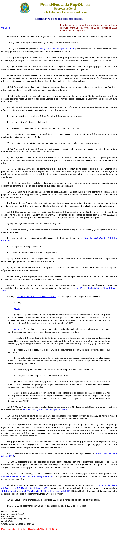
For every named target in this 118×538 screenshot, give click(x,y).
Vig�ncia (5, 28)
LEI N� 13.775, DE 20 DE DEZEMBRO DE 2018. (59, 19)
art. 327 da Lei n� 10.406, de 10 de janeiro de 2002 (46, 491)
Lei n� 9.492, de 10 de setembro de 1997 (36, 296)
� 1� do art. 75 (9, 491)
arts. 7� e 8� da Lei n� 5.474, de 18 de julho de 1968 (28, 476)
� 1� (17, 308)
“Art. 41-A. (18, 329)
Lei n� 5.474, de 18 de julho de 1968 (56, 49)
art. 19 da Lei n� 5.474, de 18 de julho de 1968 (45, 410)
